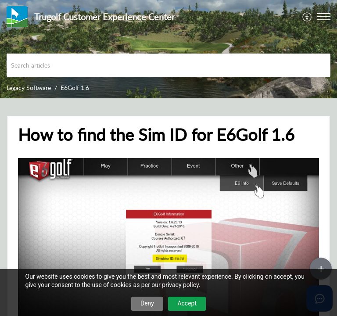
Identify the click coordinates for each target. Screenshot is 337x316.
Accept (187, 303)
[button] (307, 17)
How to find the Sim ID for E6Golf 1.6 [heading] (156, 134)
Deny (147, 303)
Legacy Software (29, 87)
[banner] (168, 49)
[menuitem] (307, 17)
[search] (168, 65)
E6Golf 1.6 (75, 87)
